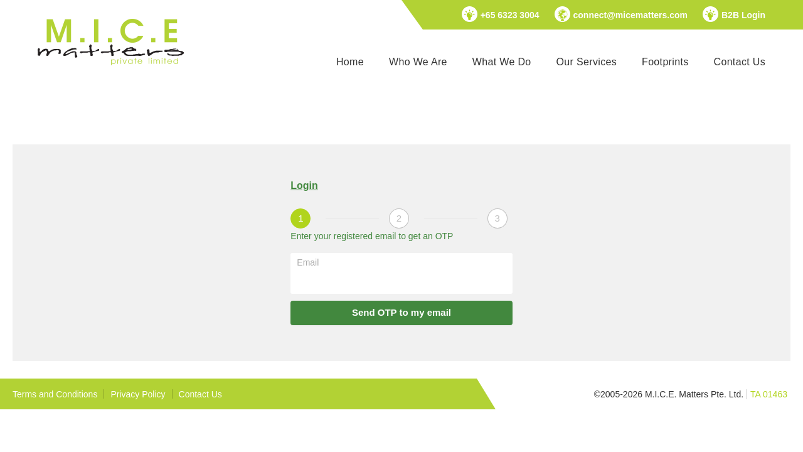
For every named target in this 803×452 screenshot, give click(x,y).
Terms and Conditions (55, 394)
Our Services (586, 61)
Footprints (665, 61)
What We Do (501, 61)
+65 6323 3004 (510, 15)
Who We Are (418, 61)
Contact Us (739, 61)
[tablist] (401, 186)
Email (308, 262)
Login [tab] (304, 185)
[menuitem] (350, 62)
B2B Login (743, 15)
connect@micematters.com (630, 15)
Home (350, 61)
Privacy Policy (137, 394)
